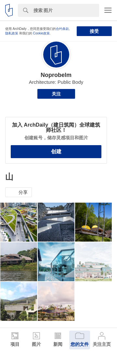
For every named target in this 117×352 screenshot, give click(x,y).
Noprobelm (56, 75)
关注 (56, 93)
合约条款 (62, 29)
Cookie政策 (41, 33)
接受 (94, 31)
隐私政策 (11, 33)
